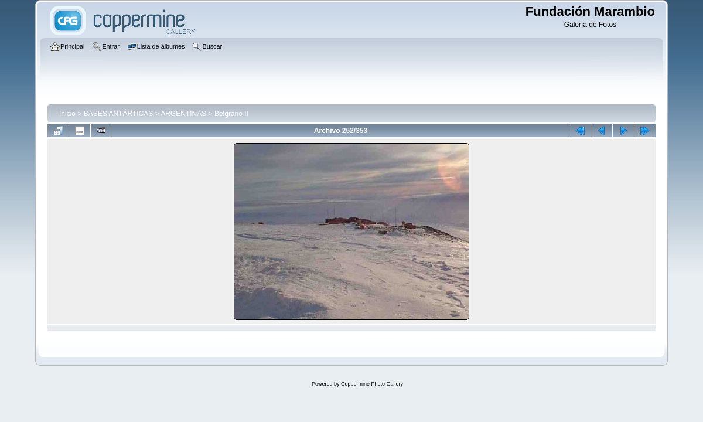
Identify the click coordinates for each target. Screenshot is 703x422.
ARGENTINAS (183, 114)
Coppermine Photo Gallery (372, 384)
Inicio (67, 114)
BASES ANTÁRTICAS (118, 114)
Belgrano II (231, 114)
